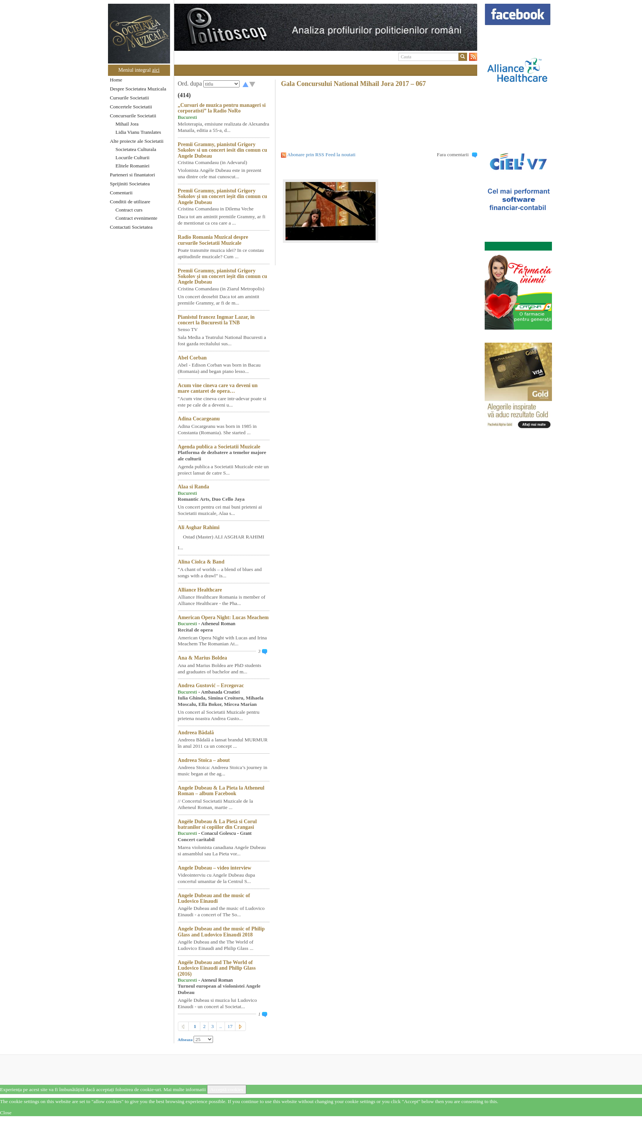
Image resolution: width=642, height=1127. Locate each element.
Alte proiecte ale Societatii (137, 141)
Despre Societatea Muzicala (138, 89)
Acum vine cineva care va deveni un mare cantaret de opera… (218, 388)
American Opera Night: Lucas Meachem (223, 617)
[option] (325, 27)
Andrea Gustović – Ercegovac (211, 685)
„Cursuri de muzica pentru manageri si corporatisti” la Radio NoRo (222, 108)
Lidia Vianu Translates (138, 132)
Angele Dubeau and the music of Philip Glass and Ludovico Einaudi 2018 (221, 931)
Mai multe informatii (184, 1089)
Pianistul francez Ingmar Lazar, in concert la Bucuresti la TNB (216, 319)
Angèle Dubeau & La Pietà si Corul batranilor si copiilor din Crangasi (217, 824)
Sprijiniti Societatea (130, 183)
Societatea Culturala (135, 149)
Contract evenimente (136, 218)
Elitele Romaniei (132, 166)
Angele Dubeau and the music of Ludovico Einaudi (214, 898)
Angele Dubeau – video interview (214, 868)
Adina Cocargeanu (199, 419)
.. (220, 1026)
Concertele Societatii (131, 106)
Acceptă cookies (226, 1089)
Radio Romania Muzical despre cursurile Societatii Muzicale (213, 240)
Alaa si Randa (193, 487)
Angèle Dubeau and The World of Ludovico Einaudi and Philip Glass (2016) (217, 968)
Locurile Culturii (132, 157)
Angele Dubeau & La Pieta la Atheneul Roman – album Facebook (221, 790)
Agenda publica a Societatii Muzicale (219, 447)
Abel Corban (192, 358)
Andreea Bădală (196, 732)
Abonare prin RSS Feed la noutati (321, 154)
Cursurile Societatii (129, 98)
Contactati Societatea (131, 227)
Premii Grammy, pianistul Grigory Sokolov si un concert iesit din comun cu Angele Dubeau (222, 150)
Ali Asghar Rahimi (199, 527)
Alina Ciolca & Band (201, 562)
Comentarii (121, 192)
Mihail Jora (127, 124)
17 (230, 1026)
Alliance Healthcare (200, 590)
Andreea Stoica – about (204, 760)
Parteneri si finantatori (132, 174)
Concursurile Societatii (133, 115)
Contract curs (128, 210)
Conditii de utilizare (130, 201)
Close (6, 1112)
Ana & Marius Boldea (202, 658)
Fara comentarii (453, 154)
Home (116, 80)
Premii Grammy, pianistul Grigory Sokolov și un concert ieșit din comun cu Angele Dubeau (222, 196)
